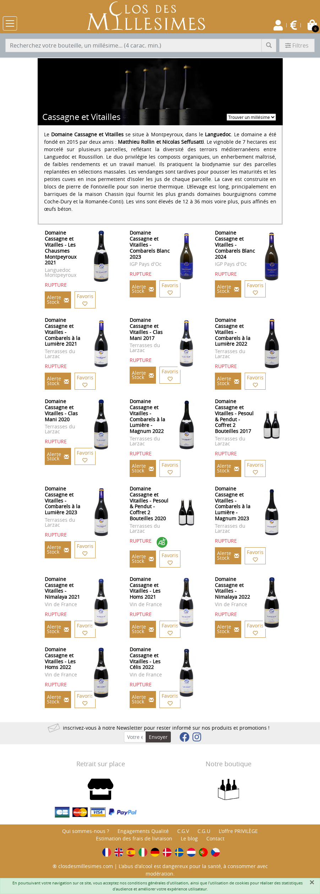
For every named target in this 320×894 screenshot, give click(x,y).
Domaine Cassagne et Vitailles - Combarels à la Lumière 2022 (232, 332)
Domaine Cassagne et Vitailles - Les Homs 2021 (145, 588)
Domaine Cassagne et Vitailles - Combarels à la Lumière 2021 (62, 332)
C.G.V (183, 831)
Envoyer (158, 737)
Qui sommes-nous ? (85, 831)
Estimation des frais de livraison (134, 838)
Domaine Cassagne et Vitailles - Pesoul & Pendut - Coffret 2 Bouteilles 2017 (234, 416)
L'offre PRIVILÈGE (238, 831)
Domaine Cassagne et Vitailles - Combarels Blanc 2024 (235, 244)
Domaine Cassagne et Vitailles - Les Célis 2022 (145, 658)
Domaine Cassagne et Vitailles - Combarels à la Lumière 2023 (62, 500)
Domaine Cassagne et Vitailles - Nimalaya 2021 (62, 588)
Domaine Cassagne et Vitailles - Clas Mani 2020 (61, 410)
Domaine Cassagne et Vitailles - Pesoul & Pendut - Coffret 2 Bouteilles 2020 (149, 503)
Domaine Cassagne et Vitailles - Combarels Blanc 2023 (150, 244)
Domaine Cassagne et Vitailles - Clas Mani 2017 (146, 329)
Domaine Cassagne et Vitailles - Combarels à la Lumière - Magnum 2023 (232, 503)
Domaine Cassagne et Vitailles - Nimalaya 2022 (232, 588)
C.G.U (203, 831)
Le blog (189, 838)
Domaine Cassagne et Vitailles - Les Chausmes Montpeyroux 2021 (60, 247)
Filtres (297, 45)
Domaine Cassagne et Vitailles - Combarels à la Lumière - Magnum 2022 (147, 416)
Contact (215, 838)
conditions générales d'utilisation (158, 882)
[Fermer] (311, 882)
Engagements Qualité (143, 831)
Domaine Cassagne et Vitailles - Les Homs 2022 (60, 658)
